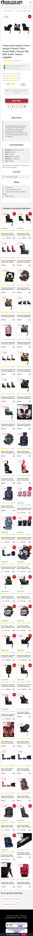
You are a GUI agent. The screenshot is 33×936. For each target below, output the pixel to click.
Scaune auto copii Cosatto (23, 11)
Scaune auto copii (8, 11)
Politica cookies (22, 918)
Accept (23, 934)
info (14, 238)
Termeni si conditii (13, 916)
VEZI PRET (16, 100)
